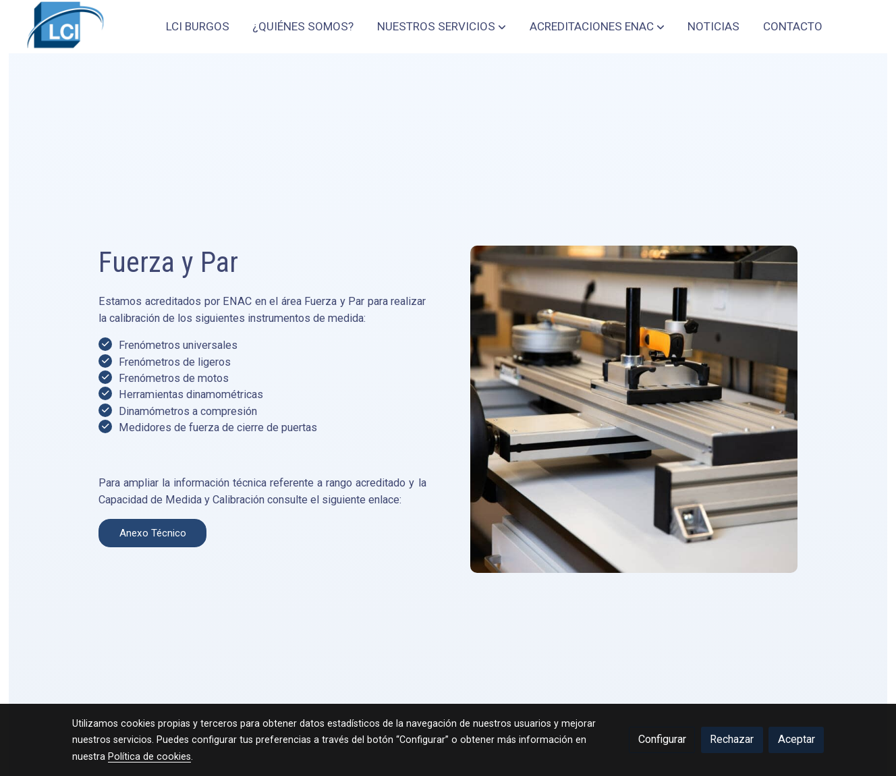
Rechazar (732, 739)
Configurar (662, 739)
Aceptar (796, 739)
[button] (441, 26)
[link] (63, 26)
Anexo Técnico (94, 533)
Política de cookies (149, 756)
